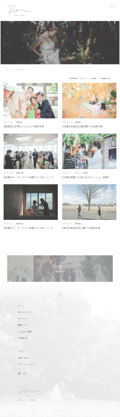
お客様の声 (23, 338)
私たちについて (25, 312)
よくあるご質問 (25, 331)
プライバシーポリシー (27, 364)
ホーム (9, 69)
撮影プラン (23, 325)
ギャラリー (23, 318)
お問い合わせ (24, 358)
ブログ (21, 351)
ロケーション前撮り (90, 78)
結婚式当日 (106, 78)
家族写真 (74, 78)
